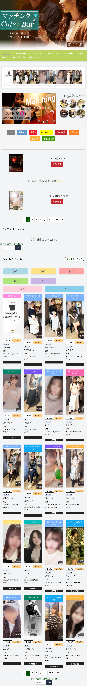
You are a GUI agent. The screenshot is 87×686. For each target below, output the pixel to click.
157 (51, 673)
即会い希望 (61, 132)
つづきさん (29, 573)
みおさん (7, 649)
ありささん (29, 501)
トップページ (6, 53)
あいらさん (71, 576)
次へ (18, 248)
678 (51, 219)
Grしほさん (71, 425)
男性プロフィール (53, 53)
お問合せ (24, 57)
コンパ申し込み (11, 57)
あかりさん (8, 423)
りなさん (7, 347)
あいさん (7, 573)
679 (57, 219)
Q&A (3, 57)
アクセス (63, 53)
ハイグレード (46, 132)
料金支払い (70, 53)
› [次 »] (62, 219)
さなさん (49, 576)
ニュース (35, 139)
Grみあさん (71, 649)
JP (39, 57)
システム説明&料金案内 (18, 53)
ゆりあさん (50, 425)
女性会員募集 (79, 53)
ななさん (49, 651)
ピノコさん (29, 649)
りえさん (28, 423)
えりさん (70, 350)
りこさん (49, 498)
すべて (10, 132)
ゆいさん (70, 498)
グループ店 (30, 53)
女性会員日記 (49, 139)
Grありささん (51, 347)
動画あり (22, 132)
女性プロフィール (41, 53)
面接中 (33, 132)
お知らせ (73, 132)
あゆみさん (8, 498)
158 (57, 673)
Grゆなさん (29, 350)
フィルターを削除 (74, 259)
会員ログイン (33, 57)
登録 (18, 57)
